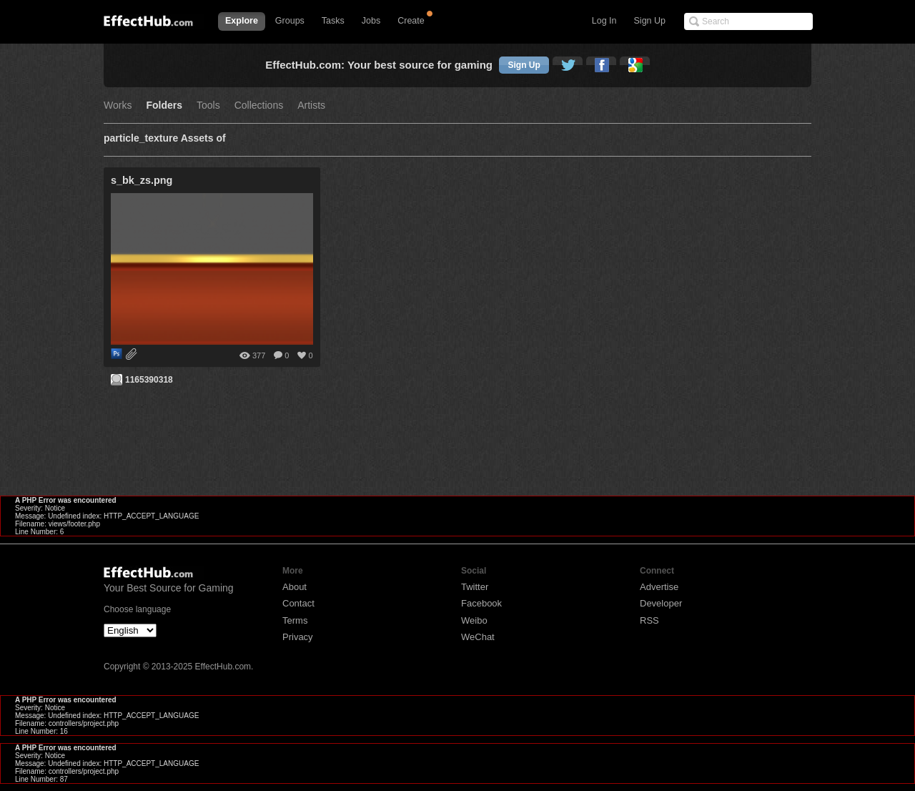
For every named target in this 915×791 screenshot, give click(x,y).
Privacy (297, 637)
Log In (604, 21)
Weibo (474, 620)
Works (118, 105)
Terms (294, 620)
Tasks (333, 21)
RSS (649, 620)
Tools (208, 105)
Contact (298, 603)
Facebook (481, 603)
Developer (661, 603)
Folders (164, 105)
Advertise (659, 586)
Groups (290, 21)
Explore (241, 21)
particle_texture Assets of (165, 138)
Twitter (474, 586)
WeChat (478, 637)
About (294, 586)
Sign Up (650, 21)
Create (411, 21)
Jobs (371, 21)
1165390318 (149, 380)
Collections (258, 105)
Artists (311, 105)
